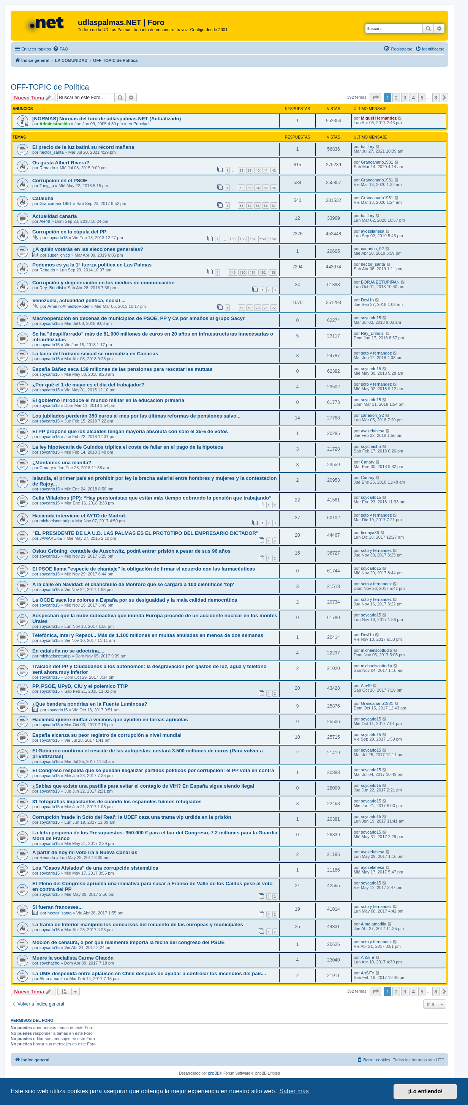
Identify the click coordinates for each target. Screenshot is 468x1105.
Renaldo (47, 168)
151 (253, 272)
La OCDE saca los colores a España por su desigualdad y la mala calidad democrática (134, 600)
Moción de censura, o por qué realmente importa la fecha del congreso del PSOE (128, 942)
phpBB (214, 1073)
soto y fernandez (376, 353)
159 (273, 238)
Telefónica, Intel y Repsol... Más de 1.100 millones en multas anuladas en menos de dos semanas (147, 635)
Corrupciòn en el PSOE (59, 180)
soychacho (371, 446)
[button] (375, 97)
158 (263, 238)
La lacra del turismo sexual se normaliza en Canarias (95, 353)
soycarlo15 (57, 237)
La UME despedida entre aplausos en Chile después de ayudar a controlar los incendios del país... (149, 973)
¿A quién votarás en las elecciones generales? (87, 249)
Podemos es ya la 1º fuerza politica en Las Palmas (92, 265)
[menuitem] (60, 49)
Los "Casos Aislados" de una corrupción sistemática (95, 868)
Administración (55, 123)
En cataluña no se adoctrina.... (68, 651)
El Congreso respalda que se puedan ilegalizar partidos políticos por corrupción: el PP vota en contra (153, 770)
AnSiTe (367, 957)
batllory (367, 146)
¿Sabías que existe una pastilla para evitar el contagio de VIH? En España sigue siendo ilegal (143, 786)
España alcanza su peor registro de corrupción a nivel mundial (107, 735)
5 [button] (422, 97)
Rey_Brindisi (51, 287)
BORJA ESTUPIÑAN (380, 282)
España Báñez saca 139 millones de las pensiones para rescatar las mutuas (122, 369)
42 (274, 170)
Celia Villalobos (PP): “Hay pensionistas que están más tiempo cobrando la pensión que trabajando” (152, 498)
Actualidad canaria (54, 216)
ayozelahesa (372, 231)
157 (253, 238)
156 (242, 238)
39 (249, 170)
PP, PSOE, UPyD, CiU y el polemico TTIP (80, 686)
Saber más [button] (294, 1091)
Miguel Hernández (379, 118)
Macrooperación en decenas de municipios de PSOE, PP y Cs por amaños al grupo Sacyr (138, 318)
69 (249, 307)
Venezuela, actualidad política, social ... (79, 300)
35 (265, 187)
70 (257, 307)
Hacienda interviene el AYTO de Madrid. (79, 516)
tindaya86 (370, 532)
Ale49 (45, 221)
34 (257, 187)
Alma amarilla (373, 924)
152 (263, 272)
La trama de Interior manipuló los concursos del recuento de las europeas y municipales (137, 924)
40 (257, 170)
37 (274, 205)
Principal (141, 123)
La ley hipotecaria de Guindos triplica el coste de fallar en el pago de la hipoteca (127, 447)
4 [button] (413, 97)
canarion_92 (372, 248)
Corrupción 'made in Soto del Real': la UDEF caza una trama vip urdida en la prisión (131, 817)
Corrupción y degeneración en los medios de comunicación (103, 282)
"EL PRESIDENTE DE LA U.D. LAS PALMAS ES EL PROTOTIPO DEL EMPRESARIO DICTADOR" (145, 533)
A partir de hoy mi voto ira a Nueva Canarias (85, 852)
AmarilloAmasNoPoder (68, 306)
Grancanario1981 (377, 162)
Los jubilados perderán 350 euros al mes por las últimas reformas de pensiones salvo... (136, 416)
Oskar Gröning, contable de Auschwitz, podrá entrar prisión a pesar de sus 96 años (131, 551)
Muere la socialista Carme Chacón (73, 958)
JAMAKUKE (51, 538)
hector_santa (52, 152)
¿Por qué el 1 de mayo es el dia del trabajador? (88, 385)
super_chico (58, 255)
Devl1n (367, 300)
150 (242, 272)
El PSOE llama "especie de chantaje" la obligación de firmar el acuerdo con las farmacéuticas (143, 569)
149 (232, 272)
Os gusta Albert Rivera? (60, 163)
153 (273, 272)
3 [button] (404, 97)
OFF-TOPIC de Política (50, 87)
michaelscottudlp (55, 521)
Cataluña (43, 198)
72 (274, 307)
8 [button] (436, 97)
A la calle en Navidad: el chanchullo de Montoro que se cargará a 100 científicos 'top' (133, 584)
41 (265, 170)
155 (232, 238)
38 (241, 170)
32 (241, 187)
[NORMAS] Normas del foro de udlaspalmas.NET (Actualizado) (106, 118)
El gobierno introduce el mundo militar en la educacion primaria (108, 400)
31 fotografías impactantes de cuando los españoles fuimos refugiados (117, 801)
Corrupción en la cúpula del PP (69, 232)
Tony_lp (47, 185)
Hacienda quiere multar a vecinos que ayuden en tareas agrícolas (110, 719)
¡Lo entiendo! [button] (425, 1091)
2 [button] (396, 97)
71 (265, 307)
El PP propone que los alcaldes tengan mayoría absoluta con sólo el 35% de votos (130, 431)
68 (241, 307)
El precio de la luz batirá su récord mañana (83, 147)
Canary (46, 467)
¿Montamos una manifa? (61, 462)
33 (249, 187)
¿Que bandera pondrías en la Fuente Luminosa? (89, 704)
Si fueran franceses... (57, 907)
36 (274, 187)
